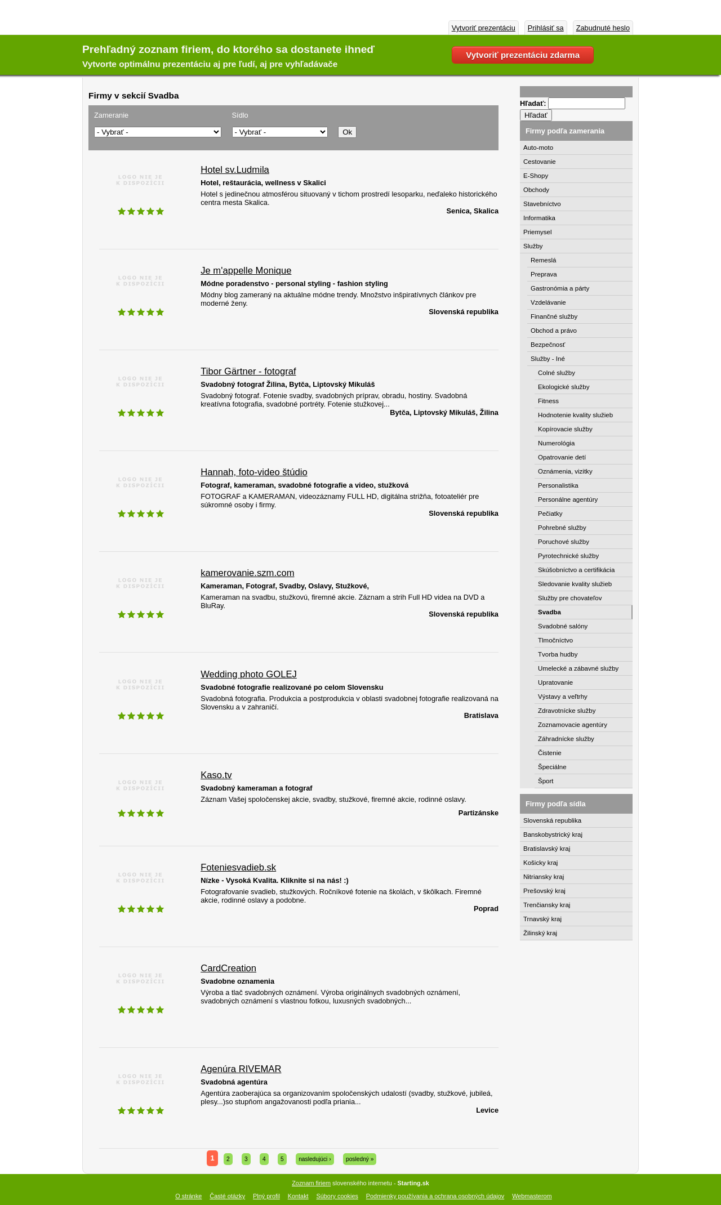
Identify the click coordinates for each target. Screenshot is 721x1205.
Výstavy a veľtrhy (563, 696)
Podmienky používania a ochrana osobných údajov (435, 1196)
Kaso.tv (216, 775)
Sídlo (240, 115)
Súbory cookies (337, 1196)
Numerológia (556, 443)
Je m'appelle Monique (246, 270)
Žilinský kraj (540, 933)
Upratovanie (555, 682)
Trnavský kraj (542, 919)
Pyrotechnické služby (568, 555)
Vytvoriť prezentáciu (483, 28)
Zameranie (111, 115)
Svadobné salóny (563, 626)
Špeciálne (552, 767)
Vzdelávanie (548, 302)
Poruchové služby (563, 541)
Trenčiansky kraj (546, 904)
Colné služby (556, 372)
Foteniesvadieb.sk (238, 867)
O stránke (188, 1196)
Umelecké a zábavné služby (578, 668)
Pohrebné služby (562, 527)
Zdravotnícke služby (566, 710)
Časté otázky (227, 1196)
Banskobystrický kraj (552, 834)
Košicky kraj (540, 862)
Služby (533, 246)
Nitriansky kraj (543, 876)
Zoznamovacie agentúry (572, 724)
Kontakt (298, 1196)
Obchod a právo (554, 330)
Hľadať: (534, 103)
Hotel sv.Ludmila (235, 169)
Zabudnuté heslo (603, 28)
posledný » (360, 1159)
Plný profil (266, 1196)
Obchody (536, 189)
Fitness (548, 401)
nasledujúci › (315, 1159)
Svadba (549, 612)
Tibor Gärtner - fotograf (248, 371)
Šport (546, 781)
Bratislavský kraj (546, 848)
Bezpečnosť (548, 344)
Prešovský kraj (544, 890)
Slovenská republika (552, 820)
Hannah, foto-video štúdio (254, 472)
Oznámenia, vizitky (565, 471)
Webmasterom (532, 1196)
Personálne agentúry (568, 499)
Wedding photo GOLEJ (249, 674)
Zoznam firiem (311, 1183)
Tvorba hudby (557, 654)
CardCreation (228, 968)
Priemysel (537, 232)
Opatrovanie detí (562, 457)
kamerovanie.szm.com (247, 573)
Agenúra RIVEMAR (241, 1069)
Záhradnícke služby (566, 738)
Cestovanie (539, 161)
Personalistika (558, 485)
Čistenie (550, 752)
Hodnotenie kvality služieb (575, 415)
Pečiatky (550, 513)
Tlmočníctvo (555, 640)
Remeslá (543, 260)
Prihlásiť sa (546, 28)
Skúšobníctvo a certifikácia (576, 569)
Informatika (539, 218)
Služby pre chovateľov (570, 598)
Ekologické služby (564, 386)
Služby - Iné (548, 358)
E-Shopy (535, 175)
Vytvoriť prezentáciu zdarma (523, 55)
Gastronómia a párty (560, 288)
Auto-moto (538, 147)
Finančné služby (554, 316)
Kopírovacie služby (565, 429)
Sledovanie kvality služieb (575, 584)
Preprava (544, 274)
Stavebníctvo (542, 203)
